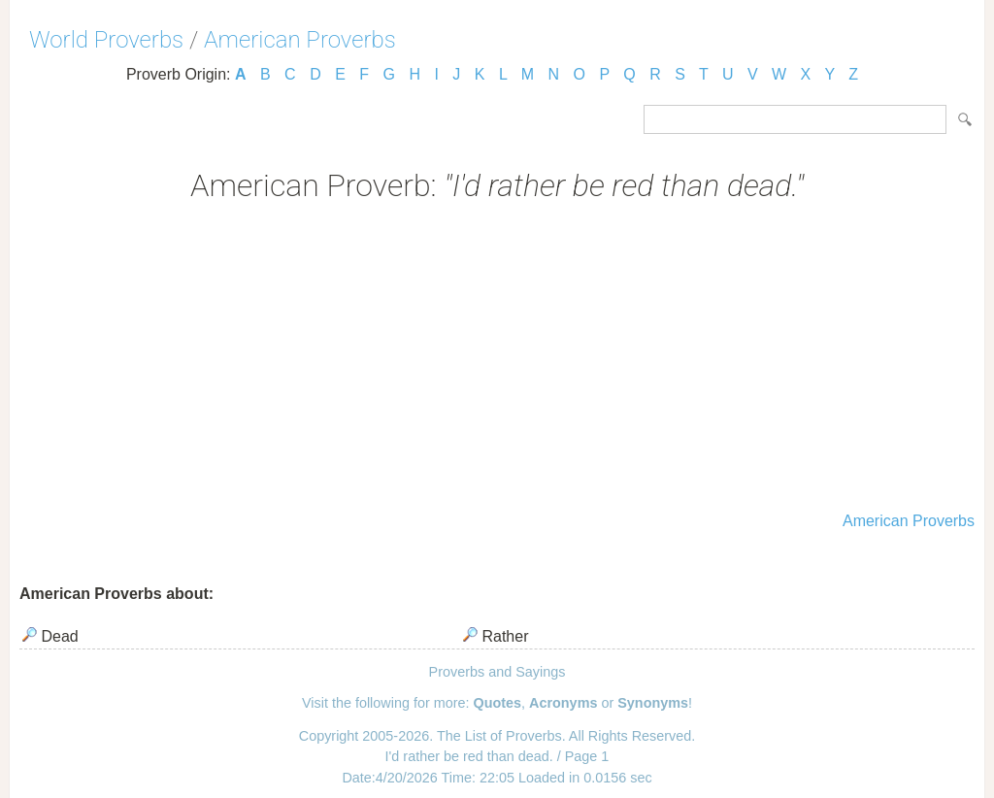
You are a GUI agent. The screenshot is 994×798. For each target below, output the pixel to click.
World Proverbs (106, 39)
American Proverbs (300, 39)
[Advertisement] (497, 359)
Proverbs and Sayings (497, 672)
